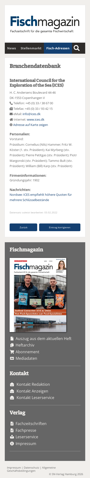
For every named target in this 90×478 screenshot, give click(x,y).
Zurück (23, 227)
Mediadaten (26, 358)
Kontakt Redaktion (33, 384)
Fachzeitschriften (31, 423)
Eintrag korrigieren (59, 227)
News (11, 48)
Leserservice (27, 436)
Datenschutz (31, 467)
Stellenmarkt (31, 48)
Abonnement (27, 351)
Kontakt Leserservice (35, 397)
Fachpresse (26, 430)
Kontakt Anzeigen (32, 391)
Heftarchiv (25, 345)
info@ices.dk (32, 114)
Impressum (26, 443)
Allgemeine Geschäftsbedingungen (31, 469)
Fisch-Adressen (58, 48)
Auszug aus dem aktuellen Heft (44, 338)
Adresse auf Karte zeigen (30, 125)
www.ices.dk (35, 119)
